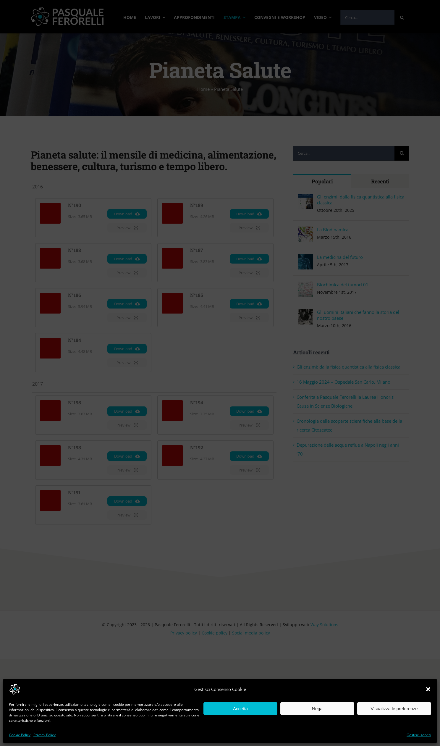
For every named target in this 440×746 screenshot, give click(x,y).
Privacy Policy (44, 734)
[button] (428, 689)
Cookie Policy (19, 734)
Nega (317, 708)
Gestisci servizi (419, 734)
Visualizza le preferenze (394, 708)
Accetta (240, 708)
